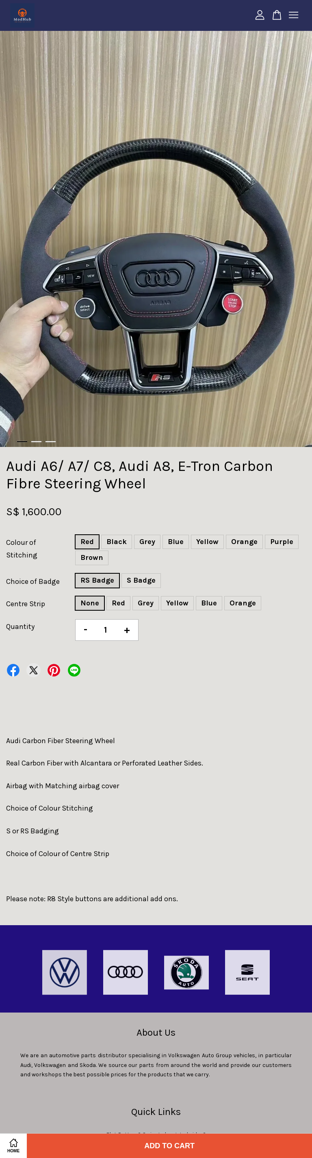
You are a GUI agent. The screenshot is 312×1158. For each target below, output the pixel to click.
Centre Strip (25, 603)
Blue (176, 541)
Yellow (207, 541)
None (89, 603)
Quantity (20, 626)
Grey (147, 541)
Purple (281, 541)
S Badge (141, 580)
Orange (244, 541)
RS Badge (97, 580)
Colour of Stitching (21, 548)
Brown (91, 557)
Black (116, 541)
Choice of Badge (33, 581)
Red (87, 541)
